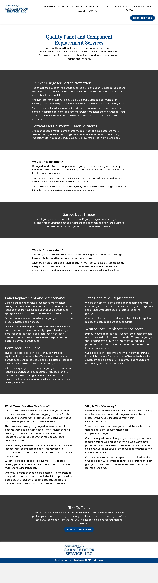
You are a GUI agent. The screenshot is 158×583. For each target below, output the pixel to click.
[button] (67, 6)
